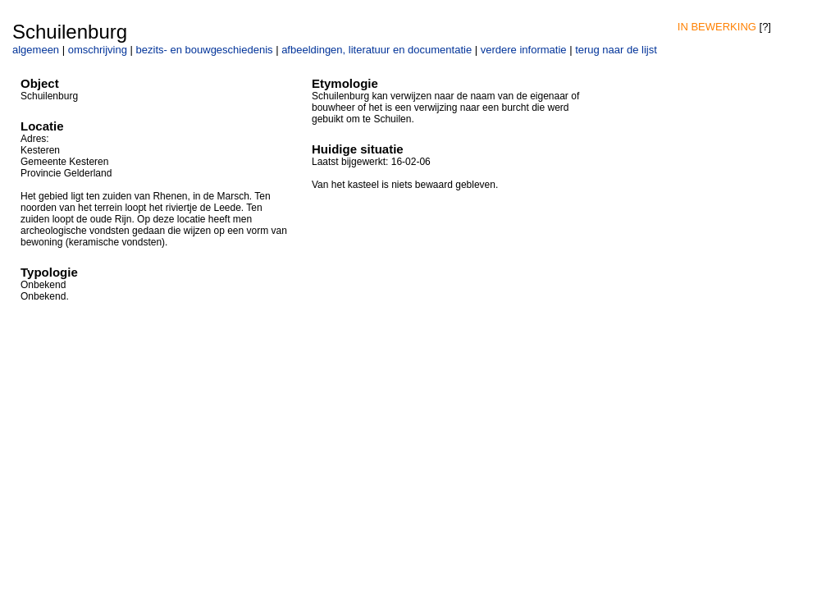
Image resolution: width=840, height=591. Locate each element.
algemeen (35, 50)
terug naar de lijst (616, 50)
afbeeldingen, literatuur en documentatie (376, 50)
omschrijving (97, 50)
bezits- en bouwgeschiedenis (204, 50)
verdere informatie (524, 50)
